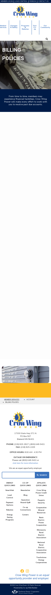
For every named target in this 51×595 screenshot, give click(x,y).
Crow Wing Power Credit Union (41, 493)
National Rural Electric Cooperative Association (41, 547)
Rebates (9, 510)
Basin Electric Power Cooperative (41, 521)
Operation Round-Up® (25, 501)
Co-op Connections (25, 508)
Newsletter (25, 490)
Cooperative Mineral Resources (41, 510)
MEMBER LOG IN (7, 1)
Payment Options (9, 503)
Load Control (9, 496)
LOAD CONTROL (21, 1)
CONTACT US (43, 1)
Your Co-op (35, 27)
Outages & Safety (13, 27)
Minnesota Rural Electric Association (41, 534)
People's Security (41, 501)
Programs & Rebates (25, 27)
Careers (25, 515)
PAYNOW (32, 1)
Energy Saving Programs (10, 517)
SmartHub (9, 490)
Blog (25, 495)
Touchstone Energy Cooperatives (41, 560)
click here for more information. (25, 463)
